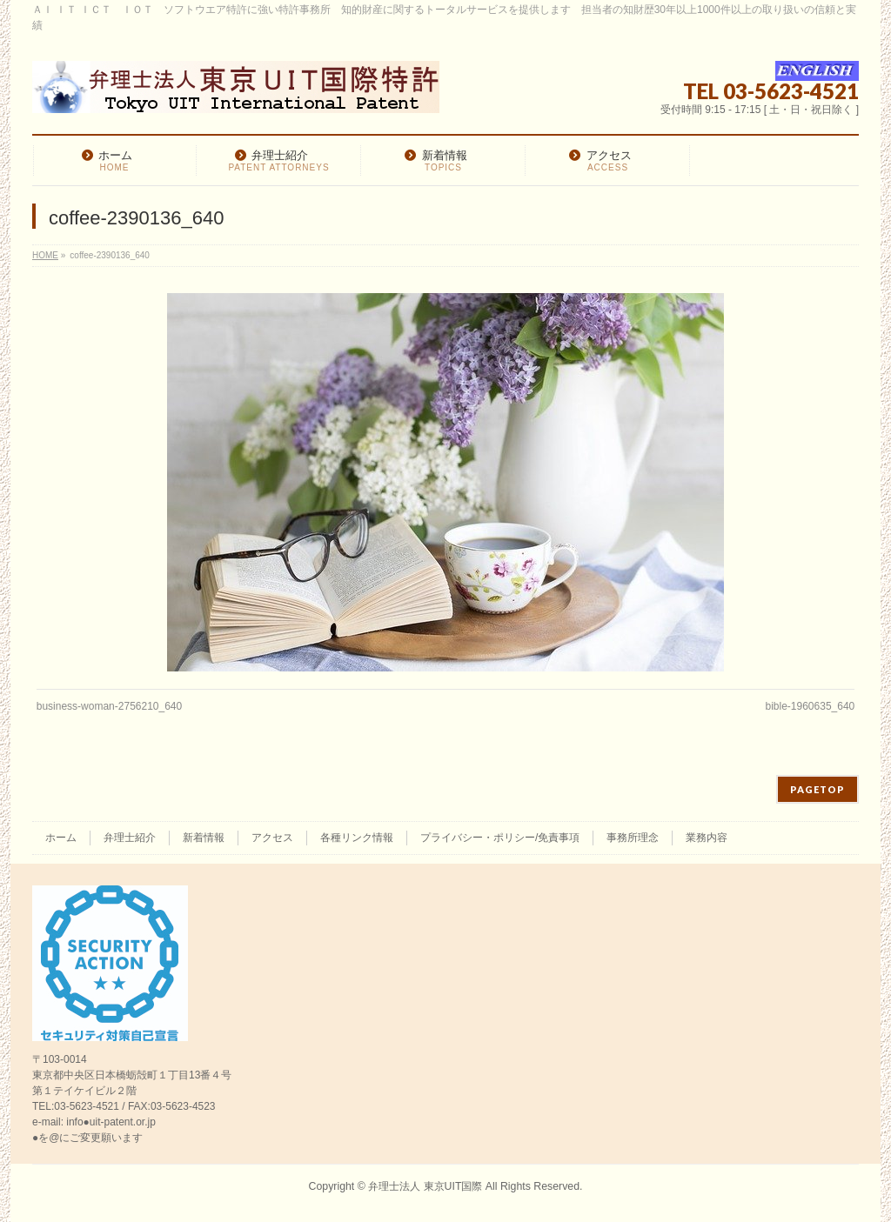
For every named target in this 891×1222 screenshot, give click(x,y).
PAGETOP (817, 789)
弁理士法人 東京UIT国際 (425, 1186)
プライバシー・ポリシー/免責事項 (499, 837)
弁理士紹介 (130, 837)
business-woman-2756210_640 (109, 706)
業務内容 (706, 837)
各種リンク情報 (356, 837)
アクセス (272, 837)
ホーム (61, 837)
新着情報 (203, 837)
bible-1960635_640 (809, 706)
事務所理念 (632, 837)
